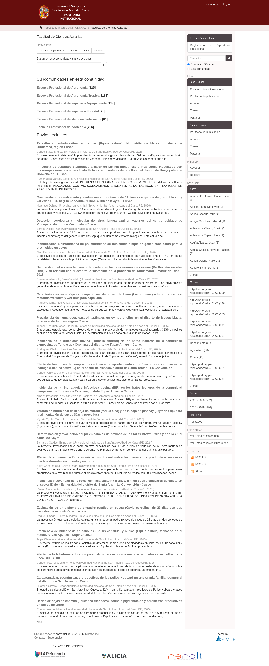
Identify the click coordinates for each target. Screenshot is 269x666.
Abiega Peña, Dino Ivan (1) (206, 206)
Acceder (195, 167)
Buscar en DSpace (200, 64)
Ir (104, 65)
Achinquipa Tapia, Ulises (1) (207, 235)
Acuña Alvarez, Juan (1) (204, 242)
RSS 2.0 (198, 464)
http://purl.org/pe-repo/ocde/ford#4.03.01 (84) (207, 323)
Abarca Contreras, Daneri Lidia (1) (210, 198)
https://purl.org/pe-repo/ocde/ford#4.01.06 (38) (207, 366)
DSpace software (44, 634)
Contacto (39, 637)
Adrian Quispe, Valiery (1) (205, 260)
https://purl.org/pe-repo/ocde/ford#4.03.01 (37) (207, 377)
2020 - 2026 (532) (201, 400)
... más (194, 274)
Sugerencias (55, 637)
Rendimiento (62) (200, 342)
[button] (211, 4)
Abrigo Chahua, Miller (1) (205, 214)
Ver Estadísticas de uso (204, 435)
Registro (195, 174)
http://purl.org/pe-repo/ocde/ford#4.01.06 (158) (208, 301)
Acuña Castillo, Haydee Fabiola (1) (210, 251)
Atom (196, 471)
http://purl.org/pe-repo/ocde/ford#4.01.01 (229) (208, 291)
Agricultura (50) (199, 350)
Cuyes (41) (196, 357)
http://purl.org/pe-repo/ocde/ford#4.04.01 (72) (207, 334)
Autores (73, 50)
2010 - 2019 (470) (201, 407)
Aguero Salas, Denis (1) (204, 267)
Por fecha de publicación (52, 50)
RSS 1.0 (198, 457)
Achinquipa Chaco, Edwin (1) (207, 228)
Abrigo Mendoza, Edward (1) (207, 221)
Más (39, 621)
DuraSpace (92, 634)
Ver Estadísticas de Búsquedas (209, 442)
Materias (98, 50)
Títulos (85, 50)
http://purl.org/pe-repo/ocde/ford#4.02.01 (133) (208, 312)
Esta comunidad (198, 68)
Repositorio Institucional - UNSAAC (65, 27)
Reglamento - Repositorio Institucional (210, 47)
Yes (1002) (196, 421)
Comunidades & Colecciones (207, 89)
